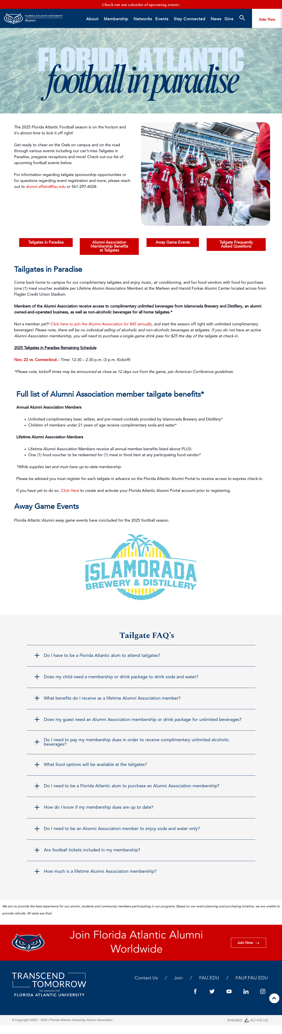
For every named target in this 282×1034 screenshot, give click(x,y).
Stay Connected (191, 19)
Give (229, 19)
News (216, 19)
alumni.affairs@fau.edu (46, 187)
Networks (143, 19)
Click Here (70, 491)
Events (163, 19)
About (93, 19)
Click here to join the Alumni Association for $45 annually (101, 324)
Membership (117, 19)
